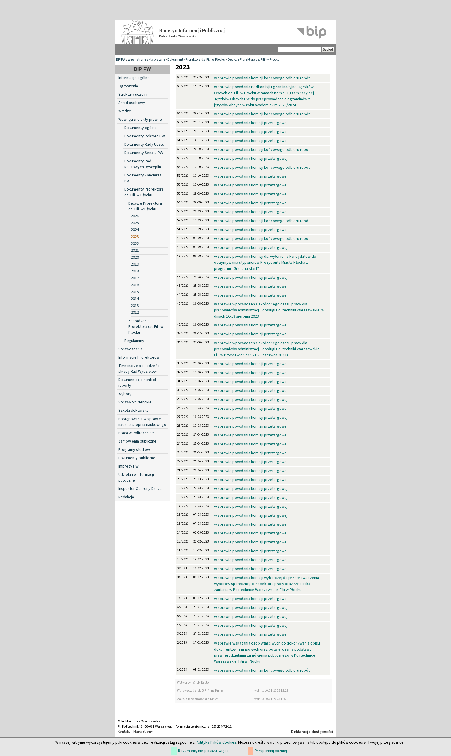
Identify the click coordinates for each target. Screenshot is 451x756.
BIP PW (120, 59)
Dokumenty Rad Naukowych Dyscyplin (142, 164)
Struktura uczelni (132, 94)
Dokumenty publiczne (136, 458)
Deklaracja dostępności (312, 732)
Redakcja (126, 497)
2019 (135, 264)
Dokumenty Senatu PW (143, 153)
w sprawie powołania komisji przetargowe (250, 408)
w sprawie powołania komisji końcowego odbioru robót (262, 78)
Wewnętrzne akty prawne (146, 59)
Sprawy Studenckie (135, 402)
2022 (135, 244)
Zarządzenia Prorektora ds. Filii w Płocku (145, 326)
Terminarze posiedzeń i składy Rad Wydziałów (138, 368)
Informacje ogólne (134, 78)
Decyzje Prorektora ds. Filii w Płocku (254, 59)
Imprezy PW (128, 466)
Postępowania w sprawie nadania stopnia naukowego (142, 422)
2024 (135, 230)
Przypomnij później (271, 751)
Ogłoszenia (128, 86)
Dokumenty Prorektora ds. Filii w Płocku (196, 59)
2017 (135, 278)
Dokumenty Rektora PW (144, 136)
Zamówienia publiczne (137, 441)
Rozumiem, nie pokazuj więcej (204, 751)
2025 (135, 223)
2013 (135, 306)
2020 (135, 257)
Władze (124, 111)
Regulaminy (134, 341)
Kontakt (124, 731)
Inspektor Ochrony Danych (141, 489)
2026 (135, 216)
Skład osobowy (131, 103)
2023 (135, 237)
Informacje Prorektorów (139, 357)
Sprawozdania (130, 349)
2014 (135, 299)
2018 (135, 271)
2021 (135, 250)
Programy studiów (134, 450)
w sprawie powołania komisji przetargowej (251, 123)
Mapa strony (143, 731)
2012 (135, 313)
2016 (135, 285)
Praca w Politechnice (136, 433)
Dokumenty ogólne (140, 128)
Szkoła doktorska (133, 410)
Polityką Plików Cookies (216, 742)
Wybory (124, 394)
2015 (135, 292)
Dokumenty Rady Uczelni (145, 144)
